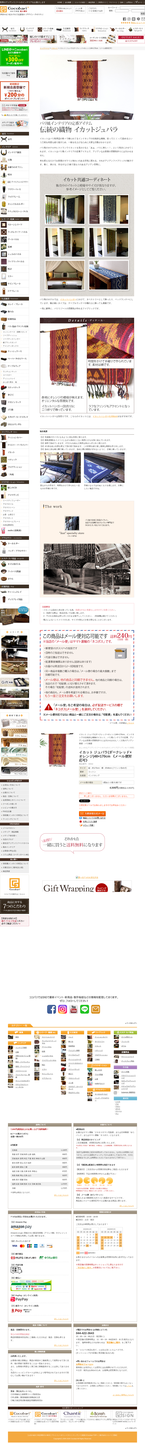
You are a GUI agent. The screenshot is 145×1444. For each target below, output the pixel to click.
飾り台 (70, 1041)
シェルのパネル (47, 1056)
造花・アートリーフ (23, 1066)
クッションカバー (101, 1037)
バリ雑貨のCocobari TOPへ (88, 1435)
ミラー (44, 1069)
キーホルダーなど (101, 1094)
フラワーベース (21, 1071)
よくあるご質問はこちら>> (123, 1395)
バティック (99, 1050)
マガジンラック (74, 1078)
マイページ (113, 2)
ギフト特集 (125, 1072)
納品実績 (91, 2)
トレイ (70, 1037)
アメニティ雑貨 (74, 1050)
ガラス (117, 1109)
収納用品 (71, 1046)
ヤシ (117, 1113)
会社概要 (68, 2)
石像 (17, 1052)
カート (139, 2)
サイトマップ (73, 1435)
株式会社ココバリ (106, 1435)
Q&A (121, 2)
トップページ (44, 48)
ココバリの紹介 (80, 2)
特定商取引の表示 (43, 1435)
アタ (117, 1104)
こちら (129, 1386)
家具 (17, 1037)
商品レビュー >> (138, 23)
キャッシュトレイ (127, 1056)
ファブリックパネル (49, 1060)
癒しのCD (98, 1070)
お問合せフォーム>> (84, 1364)
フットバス (125, 1041)
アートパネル (46, 1047)
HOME (59, 2)
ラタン (117, 1106)
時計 (43, 1065)
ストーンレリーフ (48, 1037)
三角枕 (97, 1059)
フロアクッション (101, 1055)
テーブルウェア (74, 1055)
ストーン (118, 1111)
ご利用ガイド (102, 2)
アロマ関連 (99, 1074)
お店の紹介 (32, 1435)
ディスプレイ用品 (127, 1061)
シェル (117, 1101)
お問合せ (129, 2)
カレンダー (105, 1257)
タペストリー (99, 1041)
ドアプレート (46, 1078)
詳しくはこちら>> (61, 1195)
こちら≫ (130, 723)
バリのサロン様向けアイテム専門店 (99, 1419)
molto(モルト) (100, 1083)
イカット (54, 48)
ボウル (123, 1046)
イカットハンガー (68, 299)
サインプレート (47, 1074)
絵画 (43, 1051)
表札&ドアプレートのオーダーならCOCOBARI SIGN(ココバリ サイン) (124, 1421)
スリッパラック (74, 1069)
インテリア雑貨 (21, 1047)
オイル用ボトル (127, 1037)
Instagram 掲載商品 (128, 1092)
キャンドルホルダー (23, 1081)
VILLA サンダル (73, 1092)
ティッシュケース (74, 1059)
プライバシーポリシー (59, 1435)
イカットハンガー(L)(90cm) (105, 416)
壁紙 (115, 1435)
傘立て (70, 1074)
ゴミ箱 (70, 1083)
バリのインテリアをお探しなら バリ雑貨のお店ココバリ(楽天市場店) (46, 1421)
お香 (96, 1079)
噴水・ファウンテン (23, 1062)
